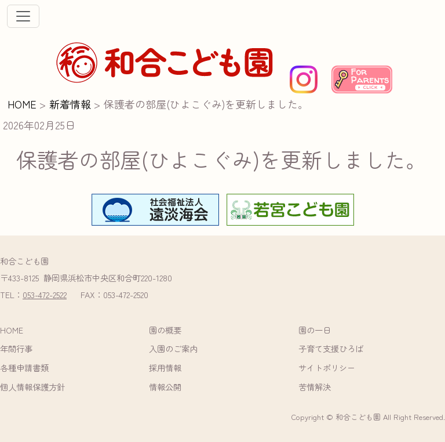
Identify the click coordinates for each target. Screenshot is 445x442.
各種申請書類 (24, 367)
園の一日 (314, 330)
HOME (22, 103)
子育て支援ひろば (330, 348)
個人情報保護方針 (32, 387)
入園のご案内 (173, 348)
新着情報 (70, 103)
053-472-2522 (45, 294)
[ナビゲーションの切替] (23, 16)
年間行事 (16, 348)
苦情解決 (314, 387)
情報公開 (165, 387)
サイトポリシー (326, 367)
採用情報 (165, 367)
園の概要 (165, 330)
